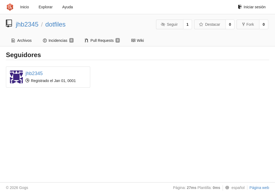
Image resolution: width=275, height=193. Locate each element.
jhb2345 (27, 24)
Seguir (169, 24)
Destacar (209, 24)
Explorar (46, 7)
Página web (259, 187)
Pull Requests (102, 40)
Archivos (22, 40)
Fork (248, 24)
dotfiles (55, 24)
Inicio (24, 7)
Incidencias (58, 40)
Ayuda (67, 7)
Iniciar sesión (252, 7)
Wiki (137, 40)
